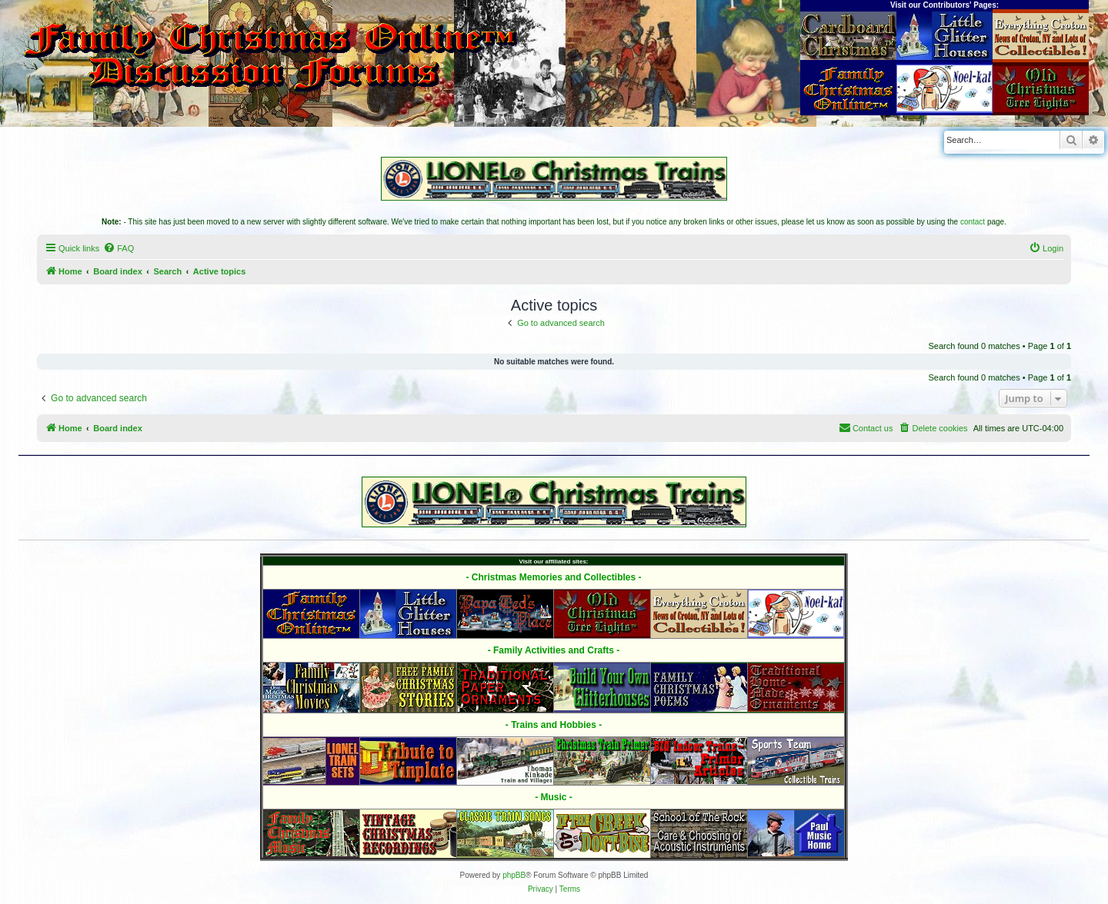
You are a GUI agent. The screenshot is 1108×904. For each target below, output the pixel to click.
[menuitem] (118, 248)
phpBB (514, 875)
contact (972, 222)
